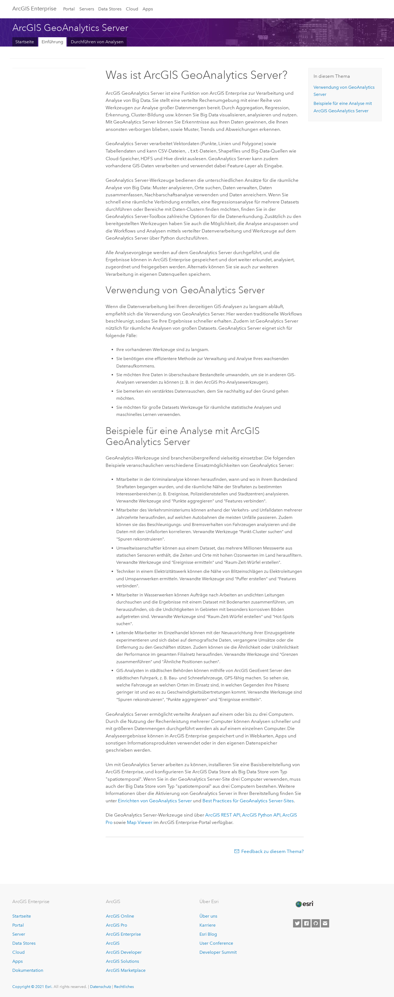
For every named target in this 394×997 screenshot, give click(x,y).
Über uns (208, 915)
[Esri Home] (304, 904)
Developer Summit (218, 951)
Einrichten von (155, 800)
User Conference (216, 942)
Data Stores (109, 9)
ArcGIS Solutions (122, 960)
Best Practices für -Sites (248, 800)
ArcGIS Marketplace (126, 969)
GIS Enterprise (34, 8)
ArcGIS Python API (261, 814)
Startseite (24, 41)
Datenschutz (100, 986)
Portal (69, 9)
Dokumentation (27, 969)
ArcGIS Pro (116, 924)
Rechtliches (124, 986)
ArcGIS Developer (124, 951)
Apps (148, 9)
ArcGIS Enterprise (123, 933)
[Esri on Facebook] (306, 923)
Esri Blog (208, 933)
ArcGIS (113, 942)
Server (18, 933)
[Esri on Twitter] (297, 923)
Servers (86, 9)
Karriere (207, 924)
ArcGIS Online (120, 915)
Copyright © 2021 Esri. (32, 986)
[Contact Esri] (325, 923)
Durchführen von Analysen (97, 41)
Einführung (52, 41)
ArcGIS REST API (222, 814)
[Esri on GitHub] (316, 923)
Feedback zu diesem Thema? (272, 851)
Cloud (132, 9)
